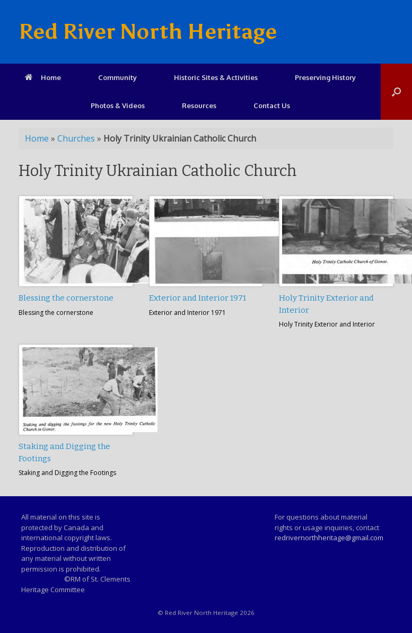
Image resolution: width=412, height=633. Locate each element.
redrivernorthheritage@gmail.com (329, 537)
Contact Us (271, 105)
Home (43, 77)
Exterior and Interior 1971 (197, 298)
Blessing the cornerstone (66, 298)
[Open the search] (396, 92)
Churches (76, 138)
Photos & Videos (118, 105)
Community (117, 77)
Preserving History (325, 77)
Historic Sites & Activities (216, 77)
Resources (199, 105)
